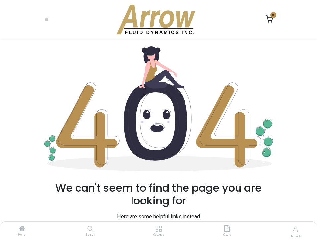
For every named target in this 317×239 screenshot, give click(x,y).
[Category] (158, 229)
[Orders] (227, 229)
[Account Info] (295, 229)
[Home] (22, 229)
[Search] (90, 229)
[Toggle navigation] (46, 19)
